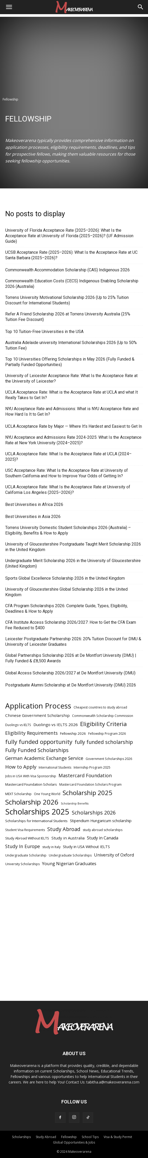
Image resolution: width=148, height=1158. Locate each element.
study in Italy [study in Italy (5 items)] (51, 847)
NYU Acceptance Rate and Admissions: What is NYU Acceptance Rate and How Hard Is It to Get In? (72, 411)
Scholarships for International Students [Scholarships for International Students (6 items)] (36, 820)
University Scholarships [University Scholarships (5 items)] (22, 864)
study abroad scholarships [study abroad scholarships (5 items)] (102, 830)
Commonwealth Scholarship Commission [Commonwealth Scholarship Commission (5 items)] (102, 715)
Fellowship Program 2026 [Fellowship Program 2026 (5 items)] (107, 733)
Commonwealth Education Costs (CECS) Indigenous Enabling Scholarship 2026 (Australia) (71, 283)
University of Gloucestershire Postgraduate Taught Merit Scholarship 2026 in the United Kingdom (73, 547)
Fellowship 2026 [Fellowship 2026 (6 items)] (73, 733)
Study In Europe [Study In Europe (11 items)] (22, 846)
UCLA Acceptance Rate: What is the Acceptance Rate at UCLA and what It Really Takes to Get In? (71, 395)
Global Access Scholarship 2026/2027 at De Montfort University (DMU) (70, 672)
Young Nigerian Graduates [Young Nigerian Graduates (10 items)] (69, 863)
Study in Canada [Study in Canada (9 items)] (102, 838)
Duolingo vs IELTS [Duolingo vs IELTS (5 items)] (18, 725)
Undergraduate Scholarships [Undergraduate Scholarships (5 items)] (70, 855)
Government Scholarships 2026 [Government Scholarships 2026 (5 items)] (109, 759)
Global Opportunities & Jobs (74, 1142)
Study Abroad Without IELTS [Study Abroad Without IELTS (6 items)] (27, 838)
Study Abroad (46, 1137)
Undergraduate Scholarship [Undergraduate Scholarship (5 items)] (25, 855)
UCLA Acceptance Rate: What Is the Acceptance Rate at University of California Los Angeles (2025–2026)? (67, 489)
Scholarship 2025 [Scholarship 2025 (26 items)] (87, 792)
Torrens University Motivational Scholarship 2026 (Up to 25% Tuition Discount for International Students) (67, 300)
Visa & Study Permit (118, 1137)
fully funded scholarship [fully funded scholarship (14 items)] (104, 742)
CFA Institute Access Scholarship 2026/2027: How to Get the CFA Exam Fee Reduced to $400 (70, 625)
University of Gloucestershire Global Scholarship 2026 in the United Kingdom (66, 592)
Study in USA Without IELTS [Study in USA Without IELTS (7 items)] (86, 846)
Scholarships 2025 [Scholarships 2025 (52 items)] (37, 812)
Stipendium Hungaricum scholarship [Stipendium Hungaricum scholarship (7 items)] (101, 820)
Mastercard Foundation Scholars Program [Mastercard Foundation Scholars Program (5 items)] (90, 784)
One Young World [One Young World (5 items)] (47, 794)
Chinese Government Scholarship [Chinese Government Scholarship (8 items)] (37, 715)
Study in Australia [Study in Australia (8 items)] (68, 837)
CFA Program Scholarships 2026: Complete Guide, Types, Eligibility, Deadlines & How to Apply (66, 608)
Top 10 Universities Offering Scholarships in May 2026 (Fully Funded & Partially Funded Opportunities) (69, 362)
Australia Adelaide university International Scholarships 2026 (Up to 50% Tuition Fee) (71, 345)
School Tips (90, 1137)
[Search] (140, 7)
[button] (9, 7)
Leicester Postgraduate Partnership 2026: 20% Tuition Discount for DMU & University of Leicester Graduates (73, 641)
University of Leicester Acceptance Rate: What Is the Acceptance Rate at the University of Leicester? (71, 378)
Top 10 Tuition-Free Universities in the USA (44, 331)
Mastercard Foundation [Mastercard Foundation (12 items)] (85, 775)
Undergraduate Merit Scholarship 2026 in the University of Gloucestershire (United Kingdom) (73, 563)
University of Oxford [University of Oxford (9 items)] (114, 855)
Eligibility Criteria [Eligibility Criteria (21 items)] (103, 724)
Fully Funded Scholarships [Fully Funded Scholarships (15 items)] (37, 750)
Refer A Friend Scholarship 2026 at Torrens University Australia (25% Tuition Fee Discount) (67, 316)
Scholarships (21, 1137)
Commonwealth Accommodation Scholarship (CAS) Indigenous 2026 (68, 269)
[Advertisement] (74, 53)
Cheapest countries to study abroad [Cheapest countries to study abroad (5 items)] (100, 707)
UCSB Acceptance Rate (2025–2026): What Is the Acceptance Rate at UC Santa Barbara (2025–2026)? (71, 255)
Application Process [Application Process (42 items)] (38, 705)
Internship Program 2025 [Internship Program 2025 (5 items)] (92, 767)
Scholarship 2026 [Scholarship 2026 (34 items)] (31, 802)
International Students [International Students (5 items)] (55, 767)
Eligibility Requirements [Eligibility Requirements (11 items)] (31, 733)
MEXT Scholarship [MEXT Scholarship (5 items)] (18, 794)
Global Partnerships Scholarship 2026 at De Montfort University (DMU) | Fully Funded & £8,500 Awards (70, 658)
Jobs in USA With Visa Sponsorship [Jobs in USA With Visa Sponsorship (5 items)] (30, 776)
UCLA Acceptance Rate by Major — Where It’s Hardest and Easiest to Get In (73, 426)
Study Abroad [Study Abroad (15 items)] (63, 829)
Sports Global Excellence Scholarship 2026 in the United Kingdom (65, 578)
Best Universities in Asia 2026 (33, 516)
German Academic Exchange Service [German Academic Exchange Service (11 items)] (44, 758)
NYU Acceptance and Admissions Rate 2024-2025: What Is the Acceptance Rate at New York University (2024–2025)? (73, 440)
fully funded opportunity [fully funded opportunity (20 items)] (38, 741)
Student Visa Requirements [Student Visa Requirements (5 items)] (25, 830)
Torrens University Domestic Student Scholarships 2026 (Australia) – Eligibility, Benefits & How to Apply (68, 530)
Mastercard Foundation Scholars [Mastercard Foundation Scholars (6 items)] (31, 784)
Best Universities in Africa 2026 (34, 504)
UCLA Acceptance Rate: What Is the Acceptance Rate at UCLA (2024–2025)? (68, 456)
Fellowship (69, 1137)
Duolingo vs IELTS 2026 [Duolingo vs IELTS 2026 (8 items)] (55, 724)
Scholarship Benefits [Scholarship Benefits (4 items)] (74, 803)
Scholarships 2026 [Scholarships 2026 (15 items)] (94, 812)
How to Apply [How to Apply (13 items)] (20, 767)
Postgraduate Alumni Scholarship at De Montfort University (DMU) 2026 (70, 685)
